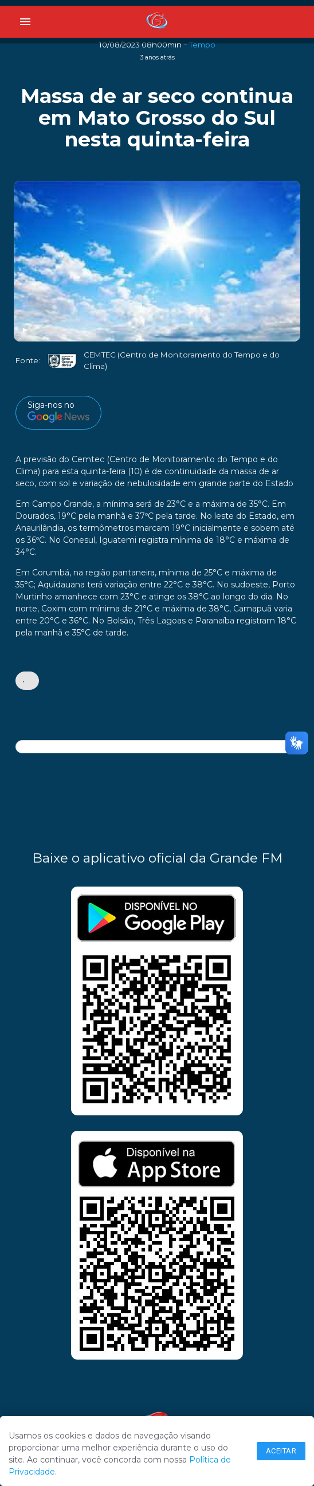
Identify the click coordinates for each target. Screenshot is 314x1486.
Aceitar (281, 1451)
